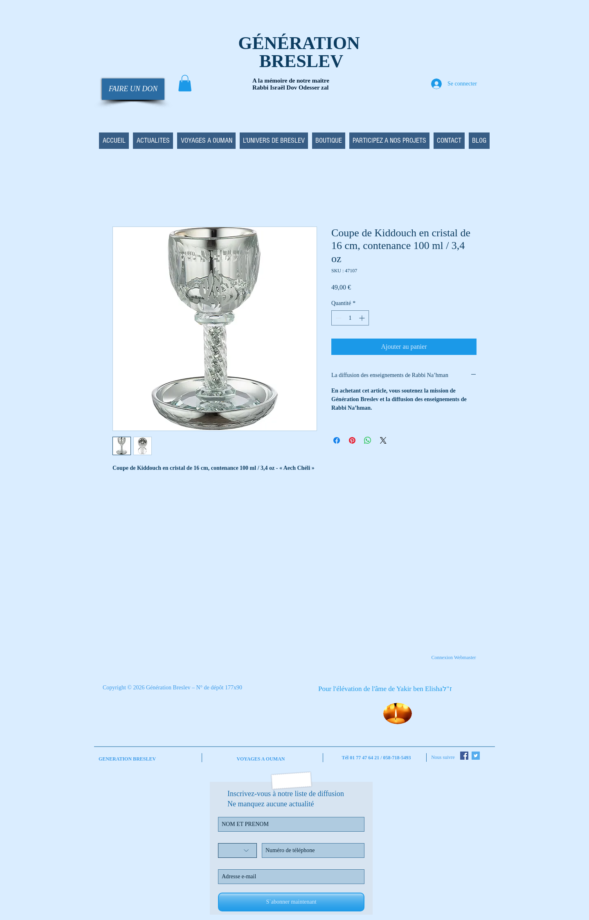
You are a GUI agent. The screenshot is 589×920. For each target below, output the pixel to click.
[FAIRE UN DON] (133, 89)
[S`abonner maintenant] (291, 902)
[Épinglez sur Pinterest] (352, 440)
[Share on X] (383, 440)
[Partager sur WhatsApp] (368, 440)
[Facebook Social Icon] (464, 756)
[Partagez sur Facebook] (337, 440)
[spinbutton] (350, 318)
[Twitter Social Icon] (476, 756)
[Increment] (362, 318)
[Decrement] (338, 318)
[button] (185, 83)
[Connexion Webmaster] (454, 657)
